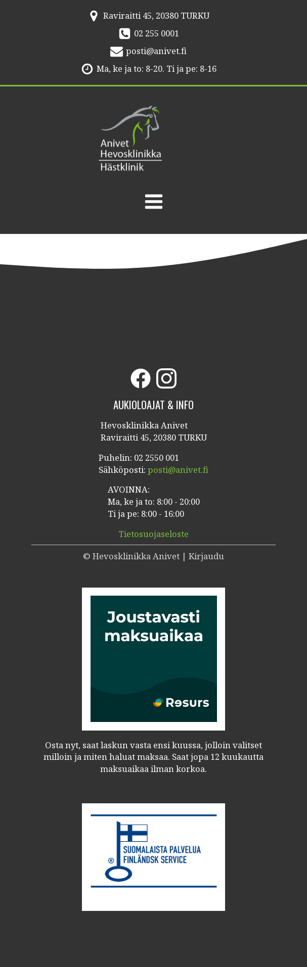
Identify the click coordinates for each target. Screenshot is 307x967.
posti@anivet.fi (156, 51)
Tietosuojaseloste (153, 534)
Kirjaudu (206, 556)
